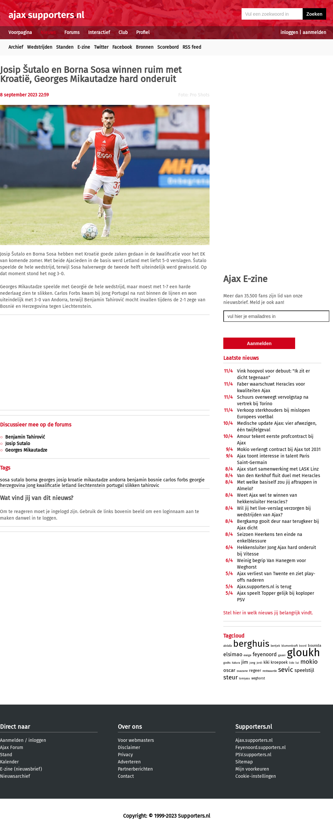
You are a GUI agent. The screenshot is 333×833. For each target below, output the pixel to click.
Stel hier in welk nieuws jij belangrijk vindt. (268, 613)
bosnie (155, 480)
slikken (132, 485)
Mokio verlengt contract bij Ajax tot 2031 (279, 449)
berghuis (251, 643)
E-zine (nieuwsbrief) (21, 769)
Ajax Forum (11, 747)
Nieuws (48, 32)
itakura (236, 662)
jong (30, 485)
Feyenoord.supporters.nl (260, 747)
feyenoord (265, 654)
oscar (229, 670)
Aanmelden (12, 740)
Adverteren (129, 762)
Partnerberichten (135, 769)
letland (69, 485)
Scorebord (168, 47)
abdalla (227, 645)
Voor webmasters (136, 740)
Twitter (101, 47)
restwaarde (269, 671)
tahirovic (150, 485)
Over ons (130, 726)
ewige (247, 655)
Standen (64, 47)
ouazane (242, 671)
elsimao (232, 654)
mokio (309, 661)
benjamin (137, 480)
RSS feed (191, 47)
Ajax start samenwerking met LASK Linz (278, 469)
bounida (314, 645)
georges (47, 480)
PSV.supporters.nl (253, 755)
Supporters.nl (253, 726)
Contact (126, 776)
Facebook (122, 47)
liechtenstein (91, 485)
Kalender (9, 762)
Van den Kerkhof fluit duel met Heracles (278, 475)
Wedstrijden (39, 47)
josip (61, 480)
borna (31, 480)
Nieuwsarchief (15, 776)
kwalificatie (48, 485)
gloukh (303, 652)
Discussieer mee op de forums (35, 425)
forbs (182, 480)
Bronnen (144, 47)
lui (297, 662)
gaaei (282, 655)
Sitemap (244, 762)
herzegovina (12, 485)
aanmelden (314, 32)
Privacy (125, 755)
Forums (72, 32)
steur (230, 677)
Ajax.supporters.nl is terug (264, 587)
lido (291, 662)
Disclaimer (129, 747)
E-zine (83, 47)
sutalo (17, 480)
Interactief (99, 32)
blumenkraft (289, 645)
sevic (285, 670)
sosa (5, 480)
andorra (117, 480)
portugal (115, 485)
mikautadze (96, 480)
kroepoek (279, 662)
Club (123, 32)
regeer (255, 670)
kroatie (75, 480)
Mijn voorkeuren (252, 769)
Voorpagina (20, 32)
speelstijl (304, 670)
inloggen (289, 32)
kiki (266, 662)
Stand (6, 755)
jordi (259, 662)
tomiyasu (244, 678)
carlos (169, 480)
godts (226, 662)
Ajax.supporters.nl (254, 740)
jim (244, 662)
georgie (197, 480)
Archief (15, 47)
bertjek (275, 645)
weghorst (258, 678)
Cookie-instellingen (255, 776)
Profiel (143, 32)
